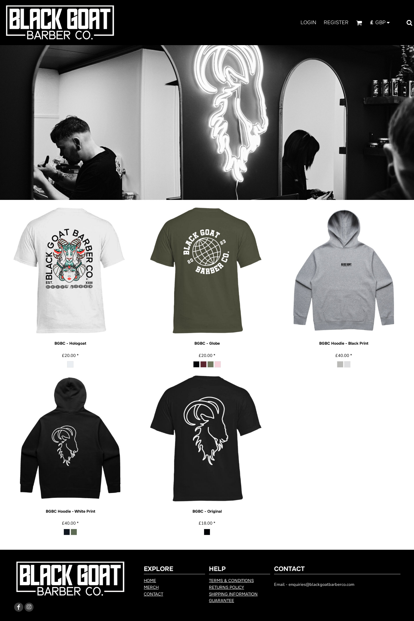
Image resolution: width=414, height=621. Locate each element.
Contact (153, 594)
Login (308, 22)
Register (336, 22)
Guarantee (221, 600)
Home (150, 580)
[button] (359, 23)
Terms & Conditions (231, 580)
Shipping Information (233, 594)
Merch (151, 587)
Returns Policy (226, 587)
